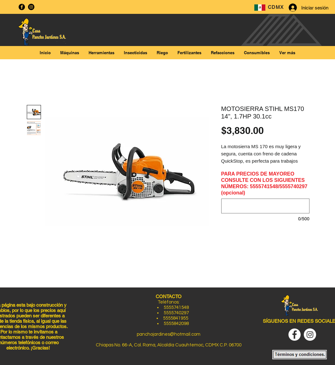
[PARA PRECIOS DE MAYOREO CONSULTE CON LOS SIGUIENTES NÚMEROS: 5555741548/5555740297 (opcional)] (265, 206)
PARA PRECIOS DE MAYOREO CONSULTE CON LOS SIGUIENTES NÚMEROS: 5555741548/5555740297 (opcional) (264, 183)
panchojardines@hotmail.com (168, 334)
